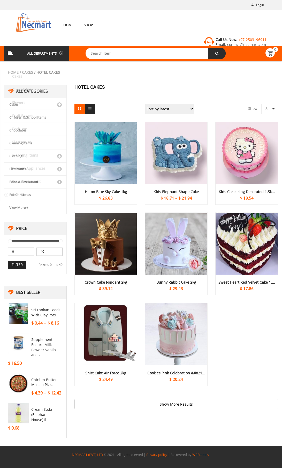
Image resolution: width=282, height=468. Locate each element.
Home (13, 72)
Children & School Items (27, 117)
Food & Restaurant (23, 181)
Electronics (17, 169)
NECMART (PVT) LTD (87, 454)
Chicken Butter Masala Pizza (44, 382)
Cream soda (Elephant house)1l (41, 414)
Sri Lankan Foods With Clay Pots (45, 312)
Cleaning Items (20, 143)
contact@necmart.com (246, 44)
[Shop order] (169, 109)
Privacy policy (156, 454)
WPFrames (200, 454)
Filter (17, 264)
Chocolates (17, 130)
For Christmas (20, 194)
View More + (18, 207)
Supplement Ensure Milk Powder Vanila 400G (43, 347)
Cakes (27, 72)
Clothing (15, 156)
